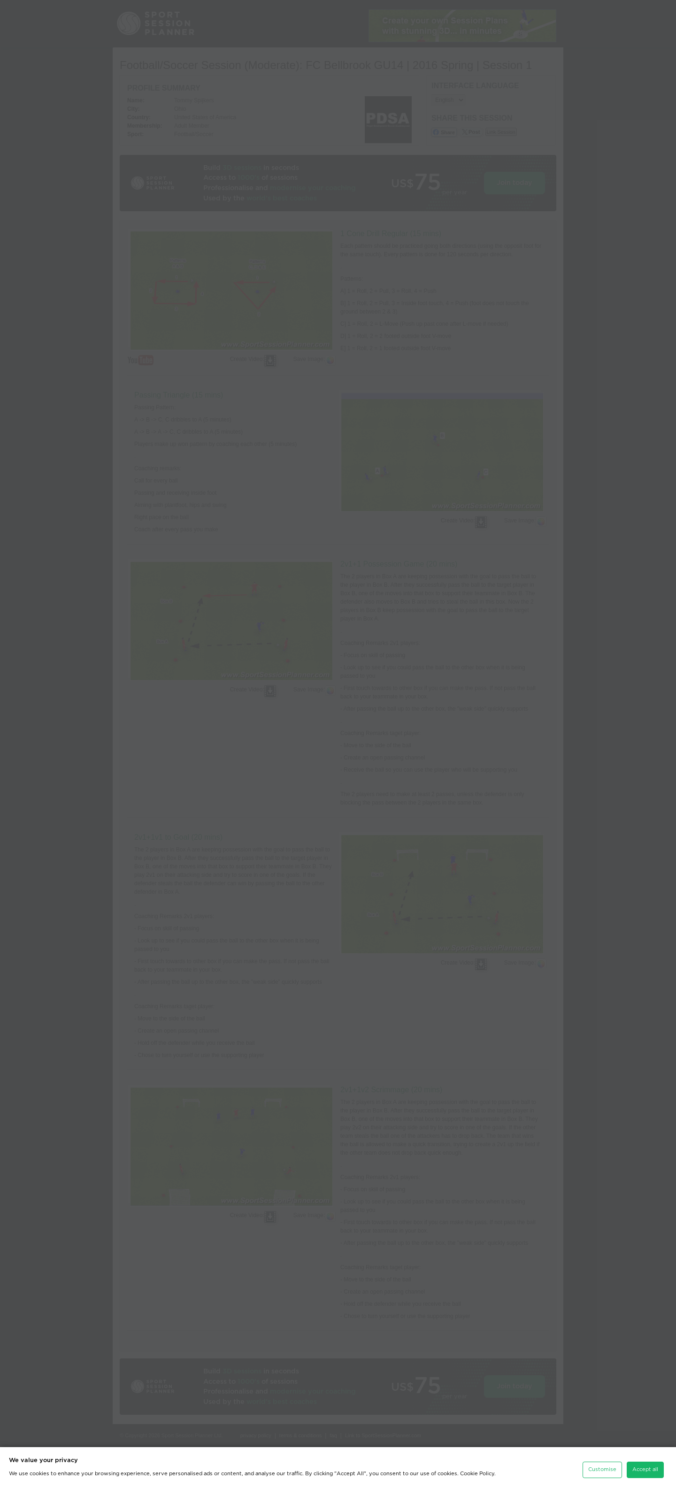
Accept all (645, 1464)
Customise (602, 1464)
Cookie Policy (477, 1468)
